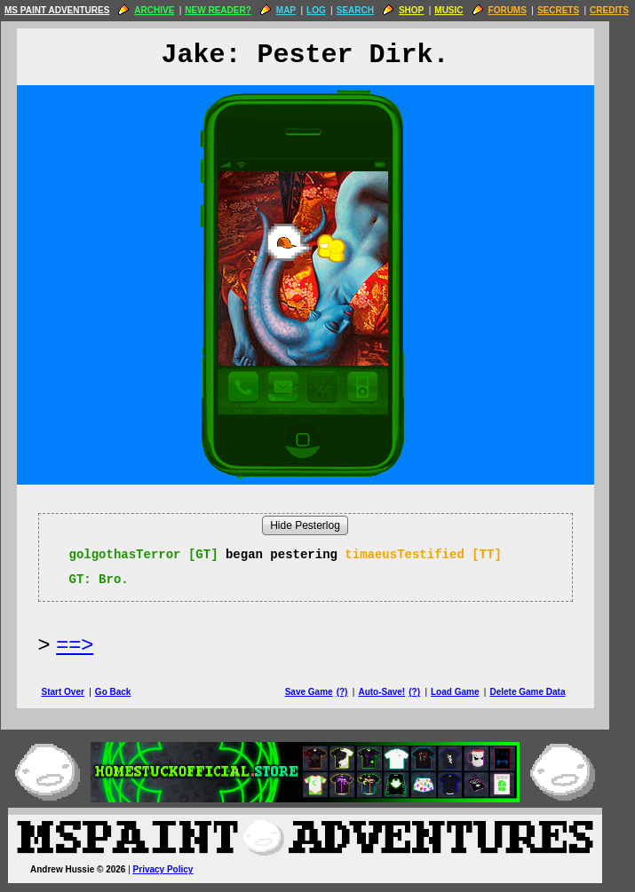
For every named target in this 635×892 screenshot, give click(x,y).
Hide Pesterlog (317, 525)
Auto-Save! (393, 692)
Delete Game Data (539, 692)
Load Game (467, 692)
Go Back (125, 692)
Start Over (75, 692)
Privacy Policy (176, 869)
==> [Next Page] (87, 644)
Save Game (321, 692)
